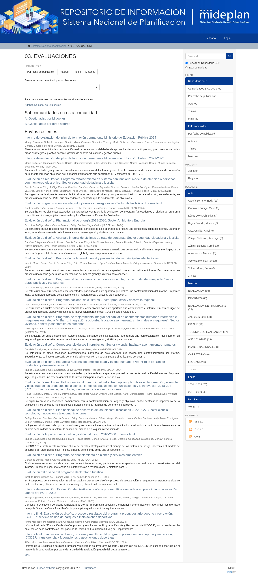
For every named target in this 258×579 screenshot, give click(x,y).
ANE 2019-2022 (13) (200, 339)
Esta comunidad (196, 67)
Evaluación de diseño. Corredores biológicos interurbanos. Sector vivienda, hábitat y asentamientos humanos (100, 344)
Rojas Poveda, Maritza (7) (203, 223)
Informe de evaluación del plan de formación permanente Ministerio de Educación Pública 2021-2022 (94, 158)
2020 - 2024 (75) (197, 384)
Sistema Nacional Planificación (48, 45)
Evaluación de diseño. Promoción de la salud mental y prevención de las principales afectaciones (92, 258)
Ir (96, 87)
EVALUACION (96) (199, 290)
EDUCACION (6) (197, 361)
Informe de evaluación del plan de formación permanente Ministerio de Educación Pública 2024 (90, 137)
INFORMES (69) (197, 298)
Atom (194, 436)
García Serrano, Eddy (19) (203, 200)
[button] (213, 38)
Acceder (193, 170)
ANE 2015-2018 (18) (200, 316)
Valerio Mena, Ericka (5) (202, 268)
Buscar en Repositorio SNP (202, 63)
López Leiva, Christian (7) (203, 215)
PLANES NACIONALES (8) (203, 346)
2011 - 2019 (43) (197, 391)
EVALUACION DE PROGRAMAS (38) (207, 307)
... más (192, 275)
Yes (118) (193, 406)
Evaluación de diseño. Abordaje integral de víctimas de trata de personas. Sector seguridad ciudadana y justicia (102, 237)
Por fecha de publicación (41, 71)
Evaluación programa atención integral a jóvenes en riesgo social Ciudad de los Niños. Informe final (93, 203)
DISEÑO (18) (195, 324)
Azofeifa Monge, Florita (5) (203, 260)
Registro (193, 178)
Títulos (77, 71)
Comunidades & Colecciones (204, 88)
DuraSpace (89, 568)
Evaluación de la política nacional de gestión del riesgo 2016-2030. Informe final (80, 434)
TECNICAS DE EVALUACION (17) (208, 331)
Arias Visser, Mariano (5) (202, 253)
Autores (64, 71)
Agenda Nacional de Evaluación (43, 104)
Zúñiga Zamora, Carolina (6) (204, 245)
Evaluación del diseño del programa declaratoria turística (64, 472)
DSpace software (45, 568)
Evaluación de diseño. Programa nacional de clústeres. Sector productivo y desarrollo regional (90, 300)
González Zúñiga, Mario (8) (203, 208)
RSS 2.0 (195, 429)
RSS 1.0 (195, 421)
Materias (90, 71)
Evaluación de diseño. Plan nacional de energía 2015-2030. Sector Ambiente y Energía (85, 220)
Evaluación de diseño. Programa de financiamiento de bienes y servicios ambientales (83, 455)
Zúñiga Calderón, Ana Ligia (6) (205, 238)
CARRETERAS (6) (199, 354)
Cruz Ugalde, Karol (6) (201, 230)
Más (27, 555)
